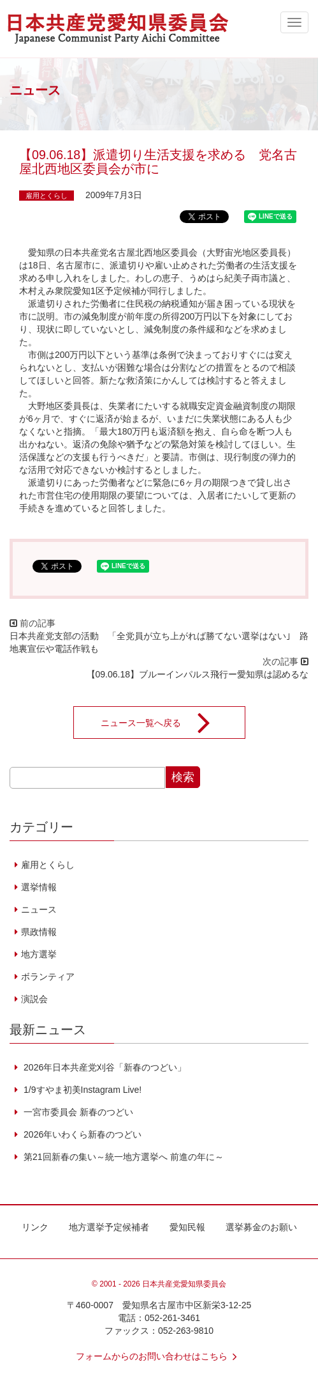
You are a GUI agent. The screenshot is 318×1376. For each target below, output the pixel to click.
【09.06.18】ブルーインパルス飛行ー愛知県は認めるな (198, 674)
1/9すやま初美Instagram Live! (81, 1090)
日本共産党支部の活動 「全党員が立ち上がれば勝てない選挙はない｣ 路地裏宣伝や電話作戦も (159, 642)
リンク (35, 1227)
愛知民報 (187, 1227)
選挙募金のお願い (261, 1227)
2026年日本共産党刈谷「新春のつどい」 (103, 1067)
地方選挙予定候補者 (109, 1227)
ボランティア (48, 976)
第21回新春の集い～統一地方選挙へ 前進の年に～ (122, 1157)
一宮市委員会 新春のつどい (77, 1112)
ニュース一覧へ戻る (164, 722)
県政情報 (39, 932)
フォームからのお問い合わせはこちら (159, 1356)
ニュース (39, 909)
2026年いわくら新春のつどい (81, 1134)
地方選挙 (39, 954)
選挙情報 (39, 887)
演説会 (34, 999)
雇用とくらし (46, 195)
